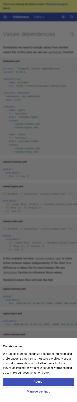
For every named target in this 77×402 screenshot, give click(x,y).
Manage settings (38, 391)
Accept (38, 381)
